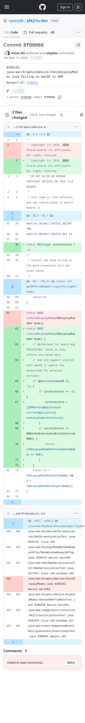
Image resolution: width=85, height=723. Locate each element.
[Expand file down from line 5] (12, 213)
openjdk (16, 20)
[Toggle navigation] (6, 7)
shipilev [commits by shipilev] (52, 53)
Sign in (65, 7)
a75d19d (25, 97)
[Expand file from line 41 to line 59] (12, 287)
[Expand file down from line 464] (13, 641)
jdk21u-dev (37, 20)
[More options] (76, 126)
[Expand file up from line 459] (13, 523)
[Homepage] (42, 7)
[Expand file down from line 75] (12, 502)
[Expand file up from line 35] (12, 218)
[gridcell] (42, 134)
